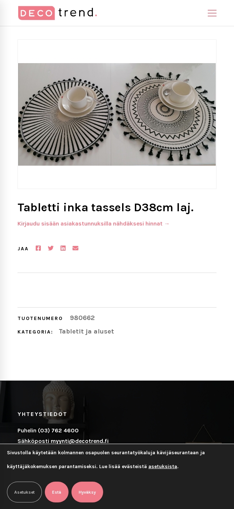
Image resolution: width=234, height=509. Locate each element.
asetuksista (162, 466)
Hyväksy (87, 492)
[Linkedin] (63, 248)
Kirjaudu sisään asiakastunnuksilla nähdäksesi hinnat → (93, 223)
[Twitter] (50, 248)
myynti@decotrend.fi (80, 440)
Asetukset (24, 492)
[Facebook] (38, 248)
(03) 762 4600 (58, 430)
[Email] (75, 248)
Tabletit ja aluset (86, 331)
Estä (56, 492)
